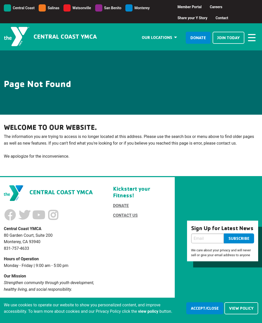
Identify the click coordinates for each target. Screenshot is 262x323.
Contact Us (125, 215)
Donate (198, 37)
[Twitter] (24, 215)
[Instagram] (53, 215)
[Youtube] (38, 215)
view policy (241, 308)
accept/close (205, 308)
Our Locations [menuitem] (157, 37)
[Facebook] (10, 215)
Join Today (228, 37)
